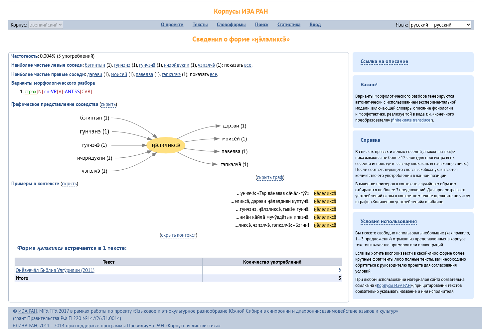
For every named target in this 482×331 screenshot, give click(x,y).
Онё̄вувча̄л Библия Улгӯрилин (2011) (55, 270)
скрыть (108, 104)
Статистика (288, 24)
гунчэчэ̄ (147, 65)
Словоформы (231, 24)
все (247, 65)
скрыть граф (270, 177)
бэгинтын (95, 65)
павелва (144, 74)
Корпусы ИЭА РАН (241, 11)
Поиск (261, 24)
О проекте (172, 24)
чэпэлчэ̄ (206, 65)
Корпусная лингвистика (193, 325)
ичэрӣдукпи (176, 65)
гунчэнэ (122, 65)
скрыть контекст (178, 235)
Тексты (200, 24)
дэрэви (94, 74)
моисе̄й (119, 74)
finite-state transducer (412, 120)
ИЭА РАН (27, 311)
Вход (315, 24)
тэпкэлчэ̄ (171, 74)
